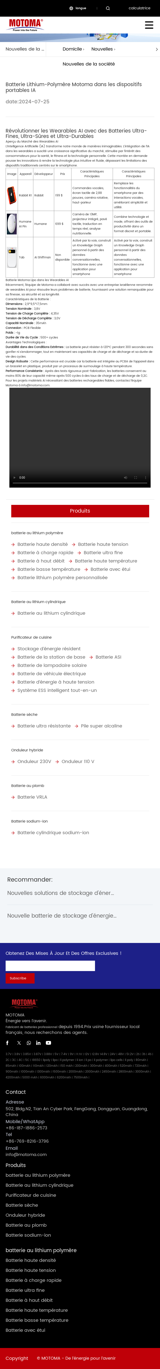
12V (87, 1054)
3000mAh (142, 1071)
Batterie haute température (106, 561)
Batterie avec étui (110, 569)
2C (8, 1060)
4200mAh (13, 1077)
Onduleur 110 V (78, 762)
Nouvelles (102, 49)
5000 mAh (30, 1077)
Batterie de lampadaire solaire (52, 665)
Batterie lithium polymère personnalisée (63, 578)
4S (149, 1054)
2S (138, 1054)
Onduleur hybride (27, 750)
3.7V (9, 1054)
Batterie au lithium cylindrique (38, 602)
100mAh (24, 1065)
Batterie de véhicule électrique (52, 674)
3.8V (17, 1054)
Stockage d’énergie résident (49, 649)
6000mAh (47, 1077)
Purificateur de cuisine (31, 637)
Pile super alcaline (101, 726)
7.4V (64, 1054)
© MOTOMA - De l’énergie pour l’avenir (76, 1358)
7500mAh (81, 1077)
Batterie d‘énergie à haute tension (56, 682)
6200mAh (64, 1077)
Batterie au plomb (27, 786)
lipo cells (116, 1060)
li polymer (67, 1060)
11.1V (79, 1054)
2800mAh (126, 1071)
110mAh (38, 1065)
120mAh (52, 1065)
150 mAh (66, 1065)
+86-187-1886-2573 (26, 1128)
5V (57, 1054)
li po (88, 1060)
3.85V (27, 1054)
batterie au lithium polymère (37, 533)
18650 (36, 1060)
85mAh (11, 1065)
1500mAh (59, 1071)
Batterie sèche (24, 715)
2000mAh (76, 1071)
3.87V (37, 1054)
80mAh (141, 1060)
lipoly (46, 1060)
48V (121, 1054)
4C (21, 1060)
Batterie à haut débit (41, 561)
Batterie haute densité (43, 544)
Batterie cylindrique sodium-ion (53, 833)
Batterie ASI (108, 657)
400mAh (111, 1065)
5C (27, 1060)
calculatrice (139, 8)
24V (113, 1054)
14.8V (104, 1054)
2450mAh (109, 1071)
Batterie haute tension (103, 544)
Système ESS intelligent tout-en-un (57, 690)
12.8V (95, 1054)
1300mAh (43, 1071)
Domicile (72, 49)
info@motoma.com (35, 385)
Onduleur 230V (34, 762)
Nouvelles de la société (89, 64)
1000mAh (27, 1071)
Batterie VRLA (32, 797)
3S (143, 1054)
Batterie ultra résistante (44, 726)
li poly (129, 1060)
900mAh (12, 1071)
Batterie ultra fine (103, 553)
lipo (55, 1060)
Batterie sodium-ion (29, 821)
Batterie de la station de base (51, 657)
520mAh (126, 1065)
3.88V (48, 1054)
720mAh (141, 1065)
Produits (80, 511)
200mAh (81, 1065)
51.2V (130, 1054)
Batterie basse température (49, 569)
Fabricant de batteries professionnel (31, 1027)
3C (14, 1060)
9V (72, 1054)
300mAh (96, 1065)
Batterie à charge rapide (45, 553)
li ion (80, 1060)
